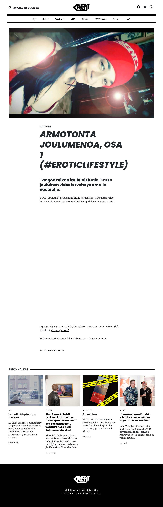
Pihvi (45, 19)
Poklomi (59, 19)
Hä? (128, 19)
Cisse (116, 19)
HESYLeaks (100, 19)
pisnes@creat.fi (60, 330)
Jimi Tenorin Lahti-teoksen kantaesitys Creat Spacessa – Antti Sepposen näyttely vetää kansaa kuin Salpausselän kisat (60, 422)
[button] (11, 7)
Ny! (34, 19)
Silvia (77, 198)
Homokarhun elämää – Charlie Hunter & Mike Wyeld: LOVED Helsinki (135, 417)
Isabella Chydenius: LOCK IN (21, 416)
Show (85, 19)
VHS (73, 19)
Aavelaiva (90, 414)
